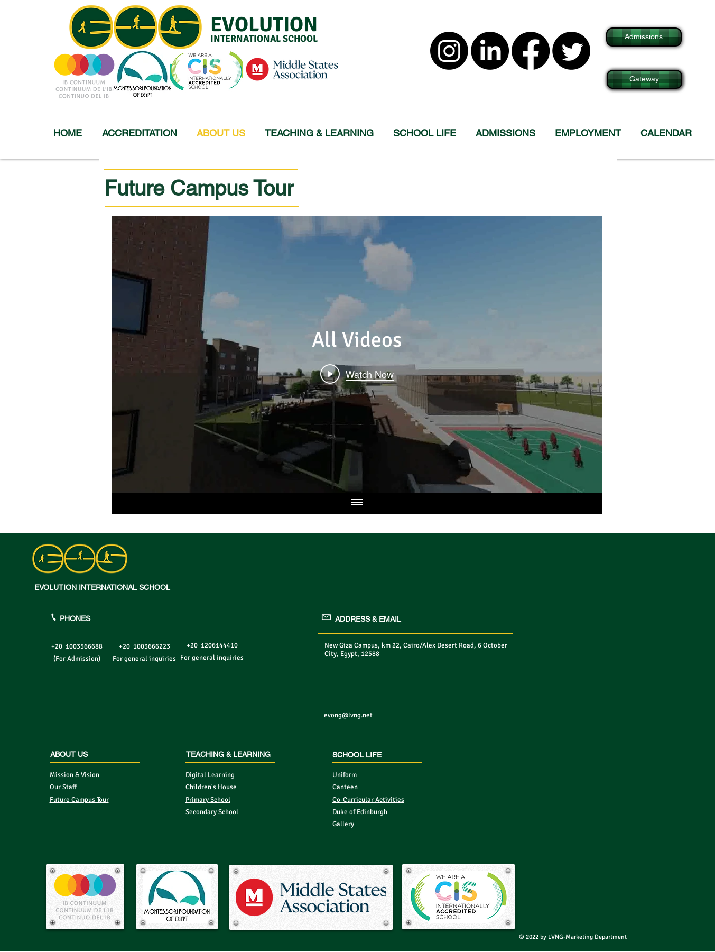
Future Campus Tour (79, 800)
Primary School (207, 800)
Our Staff (63, 787)
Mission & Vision (74, 775)
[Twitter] (571, 51)
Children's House (211, 787)
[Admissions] (644, 37)
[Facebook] (531, 51)
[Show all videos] (357, 503)
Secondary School (211, 812)
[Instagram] (449, 51)
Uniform (344, 775)
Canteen (345, 787)
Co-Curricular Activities (368, 800)
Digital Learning (210, 775)
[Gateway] (644, 79)
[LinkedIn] (490, 51)
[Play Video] (357, 373)
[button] (321, 133)
